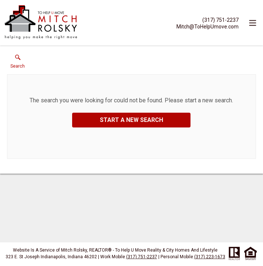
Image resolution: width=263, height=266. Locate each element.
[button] (17, 63)
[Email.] (207, 26)
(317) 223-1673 (209, 256)
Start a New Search (131, 119)
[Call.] (207, 19)
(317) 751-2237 (141, 256)
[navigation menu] (253, 23)
